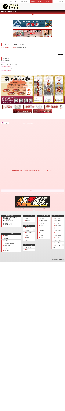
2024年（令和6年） (57, 223)
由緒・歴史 (27, 220)
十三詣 (41, 232)
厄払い (26, 235)
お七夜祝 (41, 218)
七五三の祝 (41, 230)
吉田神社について (12, 1)
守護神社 (27, 240)
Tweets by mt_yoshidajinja (28, 123)
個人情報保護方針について (8, 224)
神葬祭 (26, 249)
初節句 (41, 228)
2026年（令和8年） (4, 66)
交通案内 (33, 1)
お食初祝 (41, 223)
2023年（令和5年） (57, 225)
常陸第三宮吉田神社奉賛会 (8, 243)
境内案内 (40, 1)
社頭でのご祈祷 (28, 227)
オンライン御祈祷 (28, 232)
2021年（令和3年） (57, 230)
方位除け (27, 237)
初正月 (41, 225)
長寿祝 (41, 237)
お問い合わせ (48, 1)
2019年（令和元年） (57, 235)
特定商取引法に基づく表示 (8, 223)
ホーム (4, 1)
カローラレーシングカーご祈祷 (7, 68)
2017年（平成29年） (57, 242)
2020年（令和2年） (57, 232)
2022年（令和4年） (57, 228)
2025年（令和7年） (57, 220)
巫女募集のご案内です (5, 60)
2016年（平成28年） (56, 246)
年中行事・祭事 (28, 247)
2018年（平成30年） (57, 240)
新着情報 (3, 62)
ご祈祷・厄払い (23, 1)
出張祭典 (27, 230)
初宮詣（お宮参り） (43, 220)
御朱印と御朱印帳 (7, 248)
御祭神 (26, 218)
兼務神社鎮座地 (6, 245)
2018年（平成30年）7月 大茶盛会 (8, 47)
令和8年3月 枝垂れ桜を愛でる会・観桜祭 (9, 64)
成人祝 (41, 235)
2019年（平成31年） (57, 237)
